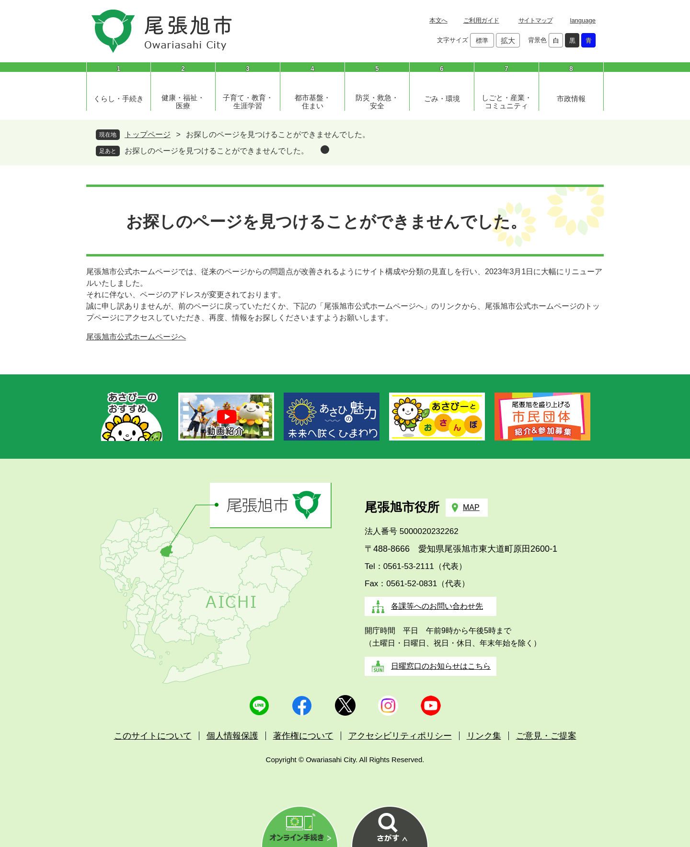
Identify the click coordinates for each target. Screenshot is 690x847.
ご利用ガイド (481, 20)
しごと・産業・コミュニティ (507, 101)
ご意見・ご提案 (546, 736)
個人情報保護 (232, 736)
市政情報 (571, 98)
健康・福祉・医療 (183, 101)
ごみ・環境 (442, 98)
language (583, 20)
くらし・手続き (118, 98)
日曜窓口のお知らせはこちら (441, 666)
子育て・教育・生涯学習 (248, 101)
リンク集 (484, 736)
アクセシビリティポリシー (400, 736)
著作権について (303, 736)
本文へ (438, 20)
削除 (325, 149)
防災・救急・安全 (377, 101)
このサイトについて (153, 736)
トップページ (148, 134)
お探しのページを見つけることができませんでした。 (217, 151)
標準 (482, 40)
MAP (471, 507)
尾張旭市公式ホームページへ (136, 337)
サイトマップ (535, 20)
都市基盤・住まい (313, 101)
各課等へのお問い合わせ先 (437, 606)
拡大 (508, 40)
